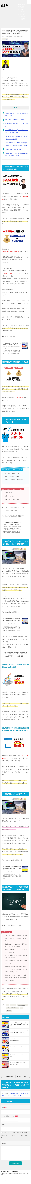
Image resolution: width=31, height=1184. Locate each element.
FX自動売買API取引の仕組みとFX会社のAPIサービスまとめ (19, 1063)
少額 (8, 1007)
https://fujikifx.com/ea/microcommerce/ (12, 526)
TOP (6, 1171)
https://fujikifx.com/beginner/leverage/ (11, 346)
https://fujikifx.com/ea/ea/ (9, 623)
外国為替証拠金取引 (22, 1005)
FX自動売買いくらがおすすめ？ (13, 149)
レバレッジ (13, 1005)
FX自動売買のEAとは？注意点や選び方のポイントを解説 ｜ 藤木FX (11, 620)
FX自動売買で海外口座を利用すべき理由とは (19, 1055)
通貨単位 (9, 1010)
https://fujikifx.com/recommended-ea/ (11, 871)
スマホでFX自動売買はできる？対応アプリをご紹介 (9, 1076)
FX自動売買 (4, 39)
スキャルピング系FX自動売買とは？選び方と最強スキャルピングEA (23, 1076)
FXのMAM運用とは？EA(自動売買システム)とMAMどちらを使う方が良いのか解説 (19, 1024)
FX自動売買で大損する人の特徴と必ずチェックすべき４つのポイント (19, 1031)
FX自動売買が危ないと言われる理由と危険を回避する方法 (19, 1039)
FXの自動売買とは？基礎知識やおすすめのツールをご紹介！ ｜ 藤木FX (12, 868)
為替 (21, 1007)
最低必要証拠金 (14, 1007)
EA (7, 1005)
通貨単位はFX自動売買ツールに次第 (14, 119)
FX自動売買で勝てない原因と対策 (18, 1047)
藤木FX (4, 5)
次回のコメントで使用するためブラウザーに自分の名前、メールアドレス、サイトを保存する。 (15, 1135)
